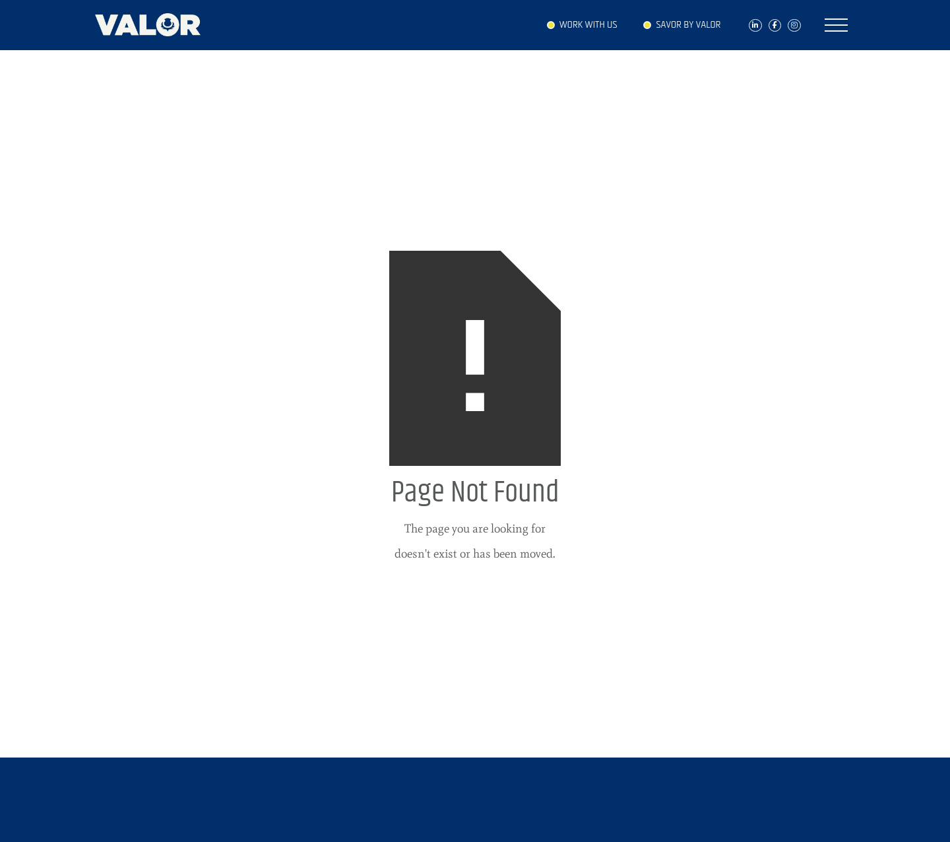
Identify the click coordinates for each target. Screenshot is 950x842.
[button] (836, 25)
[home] (154, 21)
